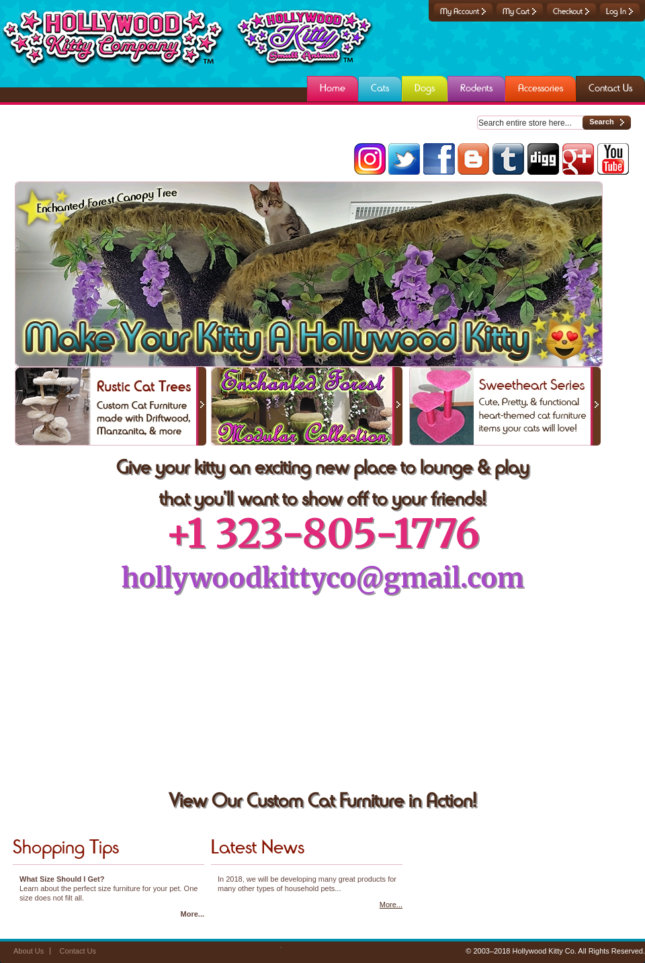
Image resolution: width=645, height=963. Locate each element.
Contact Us (78, 951)
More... (192, 914)
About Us (28, 951)
